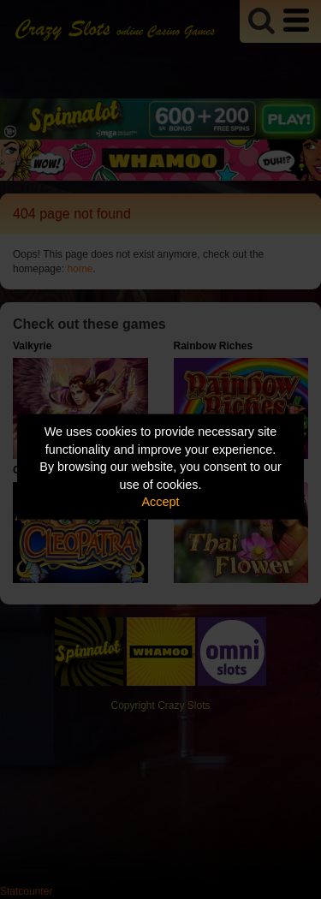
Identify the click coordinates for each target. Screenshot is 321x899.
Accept (161, 502)
